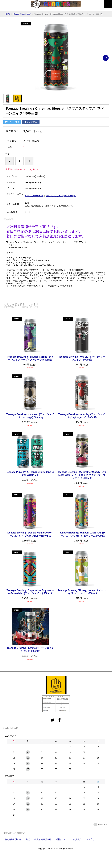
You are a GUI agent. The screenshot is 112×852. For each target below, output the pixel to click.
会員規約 (77, 839)
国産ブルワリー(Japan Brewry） (61, 195)
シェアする (30, 122)
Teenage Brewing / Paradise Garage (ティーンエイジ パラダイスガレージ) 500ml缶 (30, 358)
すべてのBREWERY (34, 195)
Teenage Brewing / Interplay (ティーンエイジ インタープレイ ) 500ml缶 (81, 416)
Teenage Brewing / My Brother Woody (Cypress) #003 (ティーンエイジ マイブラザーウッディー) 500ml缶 (82, 475)
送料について (62, 839)
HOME (7, 14)
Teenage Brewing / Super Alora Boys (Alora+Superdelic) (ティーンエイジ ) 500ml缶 (30, 592)
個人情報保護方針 (42, 839)
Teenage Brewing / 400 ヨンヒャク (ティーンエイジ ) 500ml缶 (82, 358)
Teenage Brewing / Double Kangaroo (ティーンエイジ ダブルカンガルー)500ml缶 (30, 534)
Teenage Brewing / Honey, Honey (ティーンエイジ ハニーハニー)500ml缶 (82, 592)
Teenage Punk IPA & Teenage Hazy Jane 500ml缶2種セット (30, 473)
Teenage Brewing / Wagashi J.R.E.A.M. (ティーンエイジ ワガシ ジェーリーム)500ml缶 (81, 534)
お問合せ (90, 839)
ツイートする (12, 122)
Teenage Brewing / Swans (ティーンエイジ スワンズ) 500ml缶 (30, 649)
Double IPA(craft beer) (22, 14)
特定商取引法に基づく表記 (17, 839)
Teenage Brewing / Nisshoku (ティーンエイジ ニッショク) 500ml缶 (30, 416)
